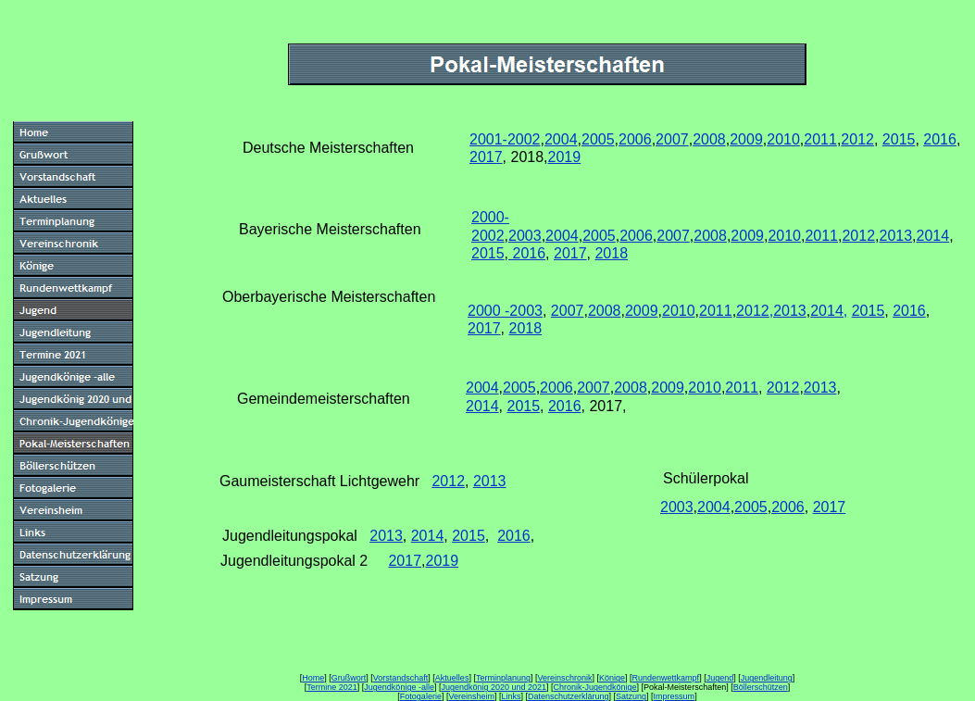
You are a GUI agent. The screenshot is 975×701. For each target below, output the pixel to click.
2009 (746, 139)
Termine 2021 (331, 687)
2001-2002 (505, 139)
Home (313, 677)
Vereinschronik (564, 677)
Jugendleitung (767, 677)
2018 (611, 253)
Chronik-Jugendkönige (595, 687)
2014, (828, 311)
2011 (820, 139)
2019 (564, 157)
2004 (561, 139)
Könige (612, 677)
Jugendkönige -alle (399, 687)
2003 (525, 236)
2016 (939, 139)
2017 (486, 157)
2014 (933, 236)
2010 (783, 139)
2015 (899, 139)
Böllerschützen (760, 687)
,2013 (787, 311)
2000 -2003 (505, 311)
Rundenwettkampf (666, 677)
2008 (709, 139)
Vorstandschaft (401, 677)
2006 (635, 139)
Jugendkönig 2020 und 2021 (493, 687)
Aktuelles (452, 677)
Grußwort (349, 677)
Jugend (720, 677)
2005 (598, 139)
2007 (672, 139)
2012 (857, 139)
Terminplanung (503, 677)
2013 (896, 236)
